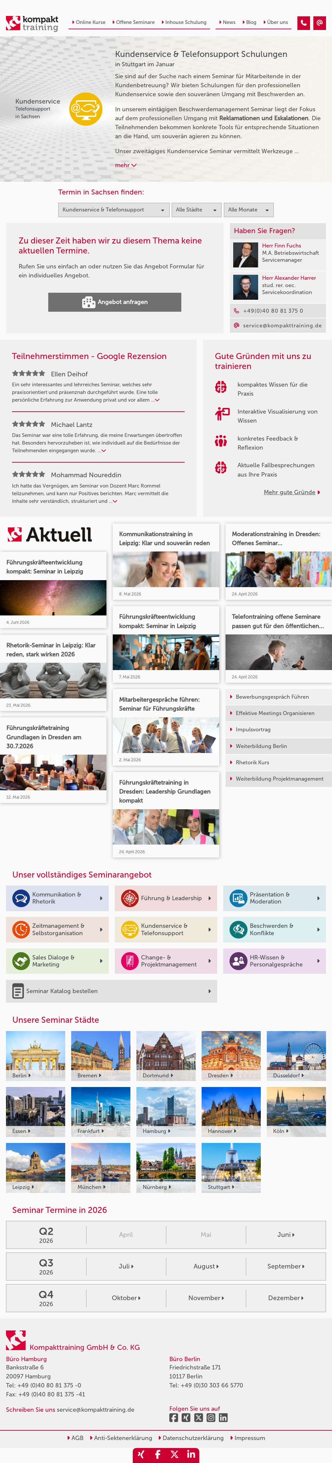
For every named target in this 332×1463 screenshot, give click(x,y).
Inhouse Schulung (184, 22)
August (206, 1266)
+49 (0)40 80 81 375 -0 (49, 1385)
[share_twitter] (174, 1455)
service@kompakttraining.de (95, 1409)
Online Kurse (88, 22)
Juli (126, 1266)
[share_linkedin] (191, 1455)
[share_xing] (141, 1455)
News (227, 22)
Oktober (126, 1298)
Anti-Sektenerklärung (120, 1438)
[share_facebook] (157, 1455)
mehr (126, 165)
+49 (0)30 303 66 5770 (212, 1385)
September (285, 1266)
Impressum (247, 1438)
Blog (249, 22)
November (206, 1298)
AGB (75, 1438)
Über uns (275, 22)
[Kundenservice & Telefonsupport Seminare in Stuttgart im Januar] (303, 23)
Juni (285, 1235)
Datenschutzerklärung (191, 1438)
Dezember (285, 1298)
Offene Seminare (133, 22)
